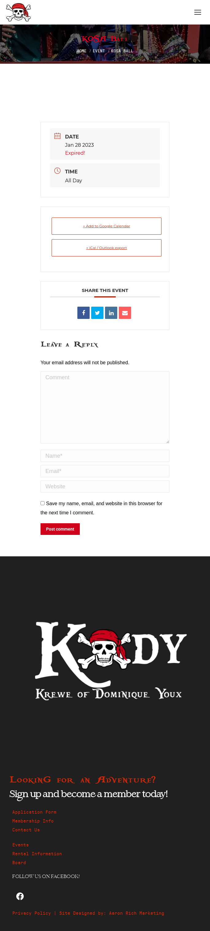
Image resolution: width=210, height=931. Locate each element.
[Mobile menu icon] (198, 12)
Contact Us (26, 829)
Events (20, 844)
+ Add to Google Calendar (106, 226)
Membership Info (33, 820)
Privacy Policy (31, 913)
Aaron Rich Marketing (136, 913)
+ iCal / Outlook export (106, 247)
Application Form (34, 811)
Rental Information (37, 853)
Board (19, 862)
